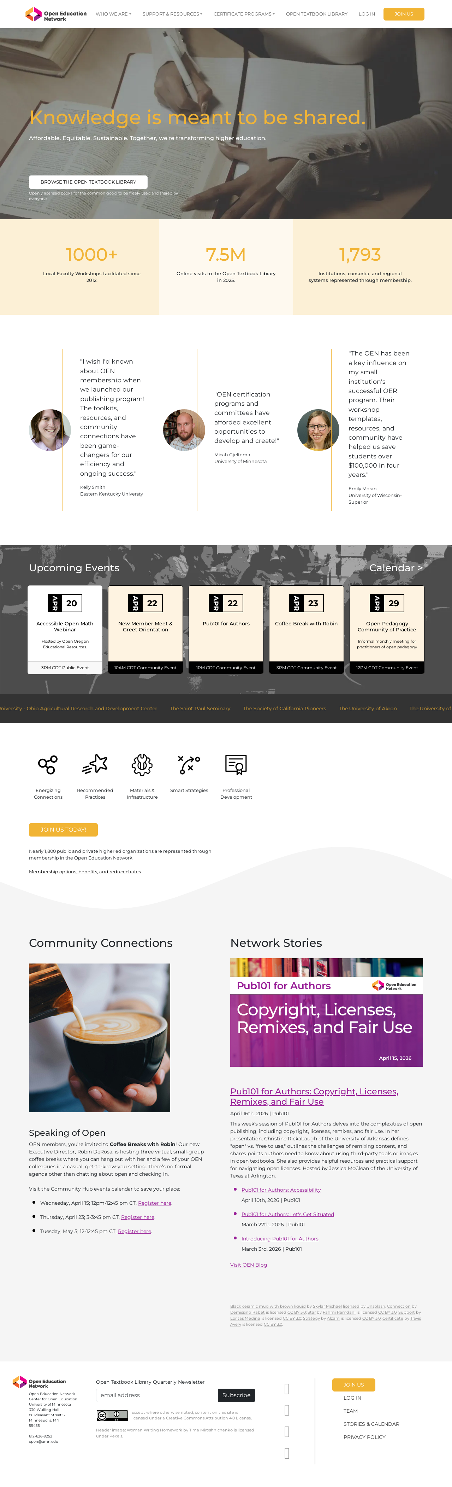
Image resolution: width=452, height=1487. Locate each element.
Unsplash (376, 1306)
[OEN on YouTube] (287, 1389)
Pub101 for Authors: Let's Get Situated (288, 1214)
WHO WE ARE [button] (112, 14)
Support (406, 1312)
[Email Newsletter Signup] (157, 1395)
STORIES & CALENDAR (371, 1424)
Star (312, 1312)
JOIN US (404, 14)
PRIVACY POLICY (365, 1437)
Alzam (333, 1318)
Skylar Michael (327, 1306)
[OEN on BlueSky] (287, 1454)
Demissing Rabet (247, 1312)
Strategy (311, 1318)
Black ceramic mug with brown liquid (268, 1306)
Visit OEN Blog (248, 1265)
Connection (399, 1306)
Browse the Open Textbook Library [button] (88, 182)
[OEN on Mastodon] (287, 1432)
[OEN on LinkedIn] (287, 1410)
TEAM (351, 1411)
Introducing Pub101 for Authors (280, 1239)
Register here (154, 1203)
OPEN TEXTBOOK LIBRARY (316, 14)
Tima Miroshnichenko (211, 1430)
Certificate (392, 1318)
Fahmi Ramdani (339, 1312)
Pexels (115, 1436)
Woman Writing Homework (154, 1430)
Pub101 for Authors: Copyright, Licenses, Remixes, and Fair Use (314, 1096)
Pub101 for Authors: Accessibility (281, 1190)
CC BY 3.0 (296, 1312)
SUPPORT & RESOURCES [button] (171, 14)
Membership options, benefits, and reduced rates (85, 871)
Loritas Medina (245, 1318)
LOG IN (367, 14)
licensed (351, 1306)
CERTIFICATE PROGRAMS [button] (243, 14)
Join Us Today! (63, 829)
